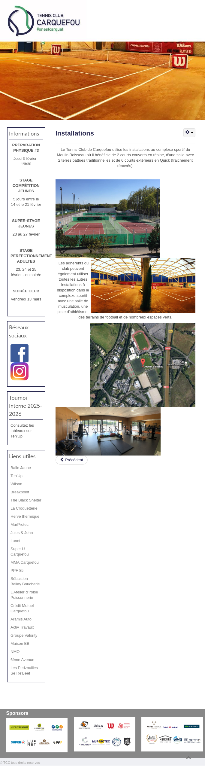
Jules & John (22, 532)
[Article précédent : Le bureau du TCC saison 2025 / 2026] (72, 460)
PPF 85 (17, 570)
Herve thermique (25, 516)
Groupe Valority (24, 635)
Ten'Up (17, 476)
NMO (15, 651)
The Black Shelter (26, 500)
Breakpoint (20, 492)
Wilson (16, 484)
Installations (75, 133)
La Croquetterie (24, 508)
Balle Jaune (21, 467)
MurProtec (20, 524)
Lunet (15, 540)
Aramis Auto (21, 619)
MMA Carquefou (25, 562)
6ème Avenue (22, 659)
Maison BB (20, 643)
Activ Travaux (22, 627)
